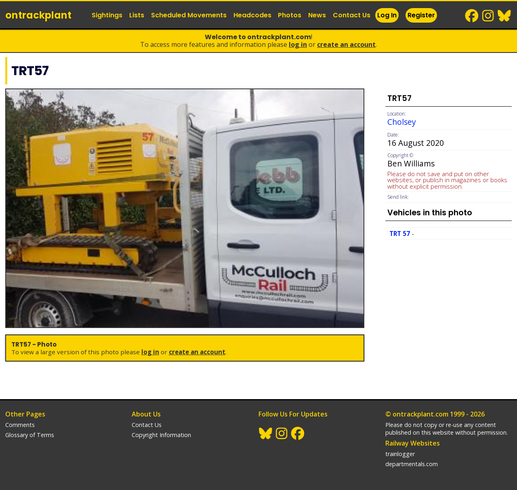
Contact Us (351, 15)
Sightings (107, 15)
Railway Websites (412, 443)
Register (421, 15)
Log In (387, 15)
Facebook (472, 15)
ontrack (38, 15)
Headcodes (252, 15)
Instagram (488, 15)
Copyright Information (161, 435)
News (317, 15)
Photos (289, 15)
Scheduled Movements (189, 15)
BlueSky (504, 15)
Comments (20, 425)
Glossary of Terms (29, 435)
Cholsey (401, 121)
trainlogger (400, 454)
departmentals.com (411, 464)
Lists (136, 15)
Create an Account (346, 44)
